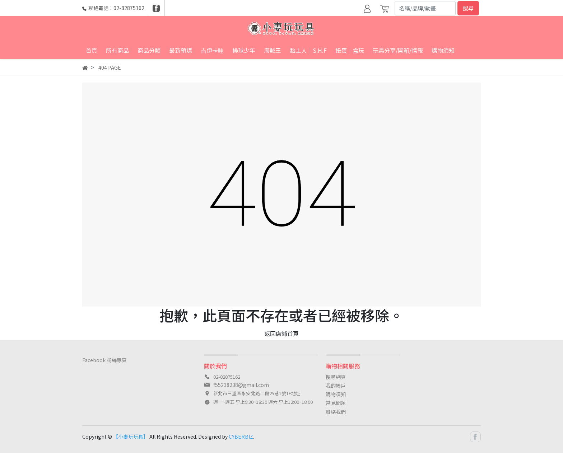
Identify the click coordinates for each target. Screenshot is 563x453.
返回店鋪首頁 (281, 333)
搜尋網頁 (336, 376)
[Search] (425, 8)
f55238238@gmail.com (241, 384)
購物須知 (336, 394)
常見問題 (336, 402)
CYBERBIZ (241, 436)
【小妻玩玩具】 (130, 436)
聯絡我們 (336, 411)
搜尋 (468, 8)
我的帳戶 (336, 385)
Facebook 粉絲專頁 (104, 360)
